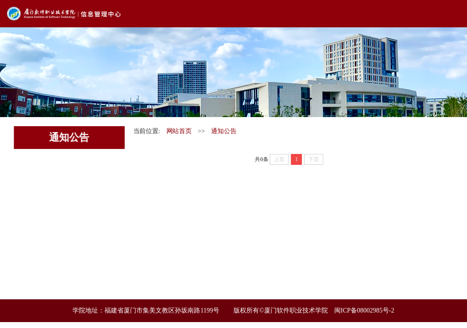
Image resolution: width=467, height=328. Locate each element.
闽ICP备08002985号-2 (364, 310)
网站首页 (178, 131)
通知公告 (223, 131)
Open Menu (453, 13)
